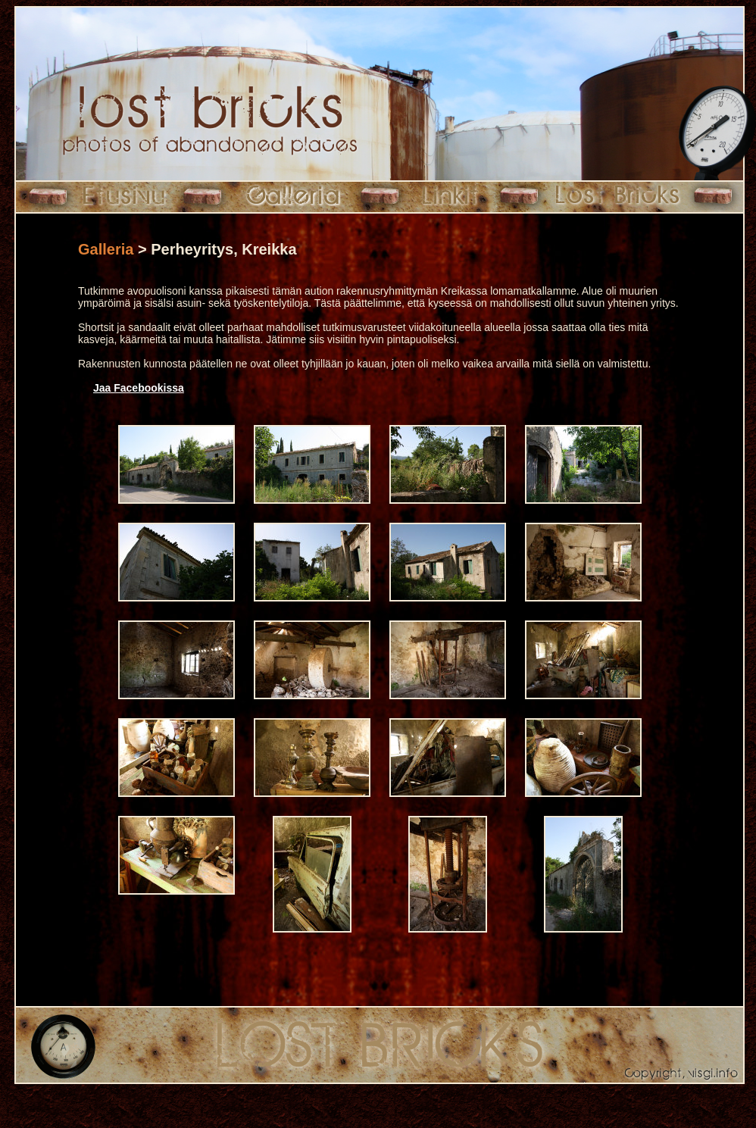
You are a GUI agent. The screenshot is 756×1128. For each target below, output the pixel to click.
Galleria (105, 249)
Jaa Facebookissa (138, 388)
